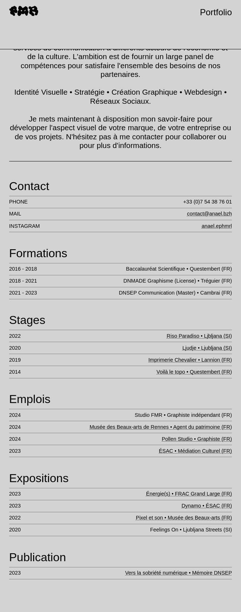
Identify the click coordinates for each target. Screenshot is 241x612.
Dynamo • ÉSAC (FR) (206, 506)
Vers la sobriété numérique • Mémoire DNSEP (178, 573)
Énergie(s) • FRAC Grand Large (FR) (189, 494)
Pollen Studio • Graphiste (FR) (197, 439)
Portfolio (216, 12)
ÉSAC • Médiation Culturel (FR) (195, 451)
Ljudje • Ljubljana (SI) (207, 348)
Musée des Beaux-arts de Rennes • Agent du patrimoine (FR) (161, 427)
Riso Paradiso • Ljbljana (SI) (199, 336)
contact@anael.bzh (209, 214)
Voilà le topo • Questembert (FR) (194, 372)
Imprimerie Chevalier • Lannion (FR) (190, 360)
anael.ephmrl (217, 226)
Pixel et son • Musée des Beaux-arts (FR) (184, 518)
